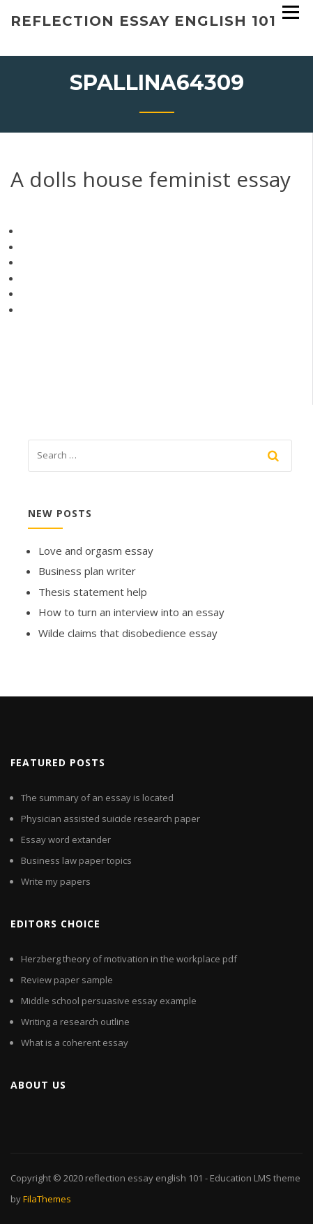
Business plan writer (87, 571)
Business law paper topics (76, 860)
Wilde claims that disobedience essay (127, 633)
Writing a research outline (75, 1021)
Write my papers (56, 881)
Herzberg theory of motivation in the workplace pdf (129, 959)
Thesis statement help (92, 592)
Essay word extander (66, 839)
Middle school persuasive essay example (109, 1000)
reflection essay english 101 (143, 21)
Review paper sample (67, 979)
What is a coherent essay (74, 1042)
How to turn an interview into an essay (131, 612)
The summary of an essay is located (97, 797)
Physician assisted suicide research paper (110, 818)
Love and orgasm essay (95, 551)
